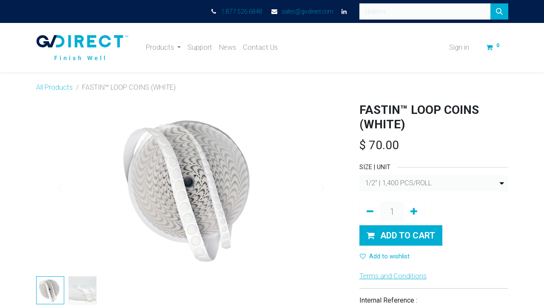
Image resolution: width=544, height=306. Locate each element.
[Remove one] (370, 211)
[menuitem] (200, 47)
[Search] (499, 11)
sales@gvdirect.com (307, 11)
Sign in (459, 47)
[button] (400, 235)
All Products (54, 87)
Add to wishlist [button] (385, 256)
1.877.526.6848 (241, 11)
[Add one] (413, 211)
